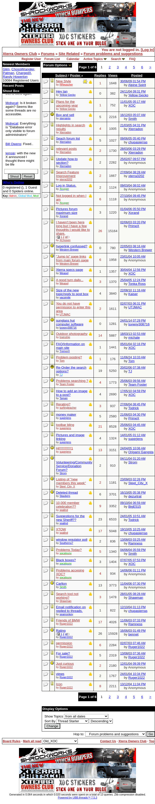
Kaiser (133, 294)
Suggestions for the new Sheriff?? (70, 518)
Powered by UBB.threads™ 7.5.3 (77, 797)
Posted (136, 75)
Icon (59, 684)
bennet (133, 634)
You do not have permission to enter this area (73, 307)
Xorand (64, 216)
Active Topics (93, 59)
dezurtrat (135, 496)
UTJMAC (65, 314)
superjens (65, 417)
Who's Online (13, 182)
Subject (61, 75)
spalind (64, 509)
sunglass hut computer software (70, 322)
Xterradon (65, 132)
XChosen (65, 240)
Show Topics (53, 716)
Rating (61, 630)
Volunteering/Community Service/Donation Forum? (74, 466)
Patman (8, 73)
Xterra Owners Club (20, 54)
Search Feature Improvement (67, 174)
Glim (6, 69)
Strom (63, 473)
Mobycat (12, 103)
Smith (132, 119)
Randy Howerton (15, 77)
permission (64, 643)
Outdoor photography (72, 334)
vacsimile (65, 297)
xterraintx (65, 118)
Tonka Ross (137, 284)
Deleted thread (67, 492)
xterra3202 (66, 179)
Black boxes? (66, 560)
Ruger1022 (66, 623)
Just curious (65, 663)
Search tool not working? (67, 595)
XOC (132, 105)
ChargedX (23, 73)
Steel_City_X (67, 486)
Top (151, 741)
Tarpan (64, 398)
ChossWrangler (23, 69)
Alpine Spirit (137, 85)
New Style (63, 81)
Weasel (64, 273)
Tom (62, 360)
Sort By (50, 721)
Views (113, 75)
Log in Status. (66, 185)
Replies (100, 75)
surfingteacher (68, 407)
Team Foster (67, 384)
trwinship (65, 337)
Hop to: (79, 734)
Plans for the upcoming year (67, 103)
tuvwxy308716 (68, 327)
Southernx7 (66, 542)
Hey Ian (62, 91)
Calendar (72, 59)
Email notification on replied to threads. (71, 609)
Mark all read (32, 741)
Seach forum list (68, 138)
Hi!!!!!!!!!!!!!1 (64, 448)
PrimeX (133, 226)
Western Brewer (69, 249)
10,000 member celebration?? (67, 504)
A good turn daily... (69, 280)
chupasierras (137, 142)
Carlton (61, 583)
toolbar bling (65, 425)
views (60, 674)
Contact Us (108, 741)
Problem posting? (69, 357)
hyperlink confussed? (71, 246)
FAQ (132, 59)
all (66, 236)
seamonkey (66, 614)
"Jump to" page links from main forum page (72, 258)
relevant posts (66, 149)
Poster (76, 75)
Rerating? (63, 404)
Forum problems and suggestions (113, 54)
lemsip (10, 153)
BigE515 (134, 506)
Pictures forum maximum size (67, 211)
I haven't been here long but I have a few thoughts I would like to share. (73, 227)
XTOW (61, 529)
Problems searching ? (72, 381)
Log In (147, 50)
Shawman (65, 600)
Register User (31, 59)
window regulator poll (71, 539)
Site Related (69, 54)
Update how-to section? (67, 161)
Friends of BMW (68, 620)
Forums (47, 54)
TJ (130, 371)
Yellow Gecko (68, 94)
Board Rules (11, 741)
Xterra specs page (69, 270)
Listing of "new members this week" (71, 481)
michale (134, 337)
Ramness (135, 543)
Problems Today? (69, 550)
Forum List (52, 59)
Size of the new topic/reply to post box (72, 292)
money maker (66, 414)
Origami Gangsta (141, 452)
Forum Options (58, 65)
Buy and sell (65, 115)
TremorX (65, 351)
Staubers (65, 495)
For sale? (63, 653)
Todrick (133, 408)
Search (116, 59)
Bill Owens (13, 144)
